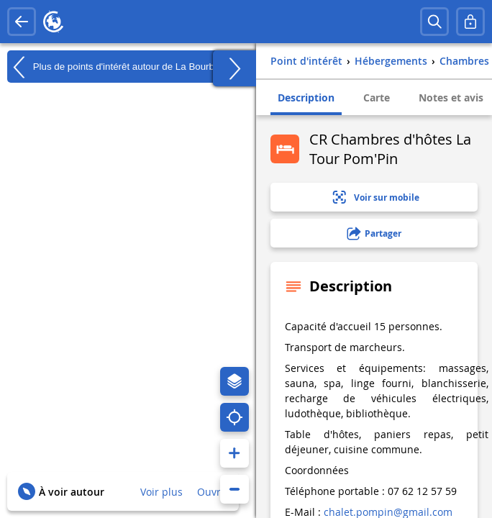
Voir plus (161, 492)
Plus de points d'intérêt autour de (119, 66)
